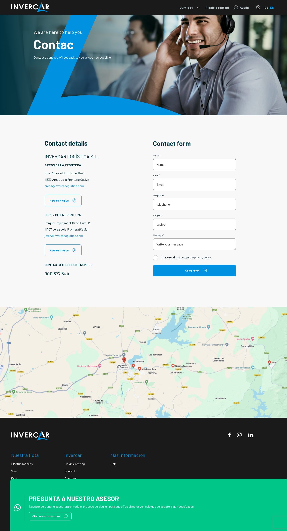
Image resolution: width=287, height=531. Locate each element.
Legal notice (40, 515)
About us (71, 478)
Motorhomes (19, 485)
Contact (70, 471)
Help (114, 464)
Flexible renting (217, 7)
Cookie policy (86, 515)
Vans (14, 471)
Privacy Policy (19, 515)
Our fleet (190, 7)
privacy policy (202, 257)
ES (266, 7)
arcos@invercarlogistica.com (64, 186)
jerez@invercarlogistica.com (64, 236)
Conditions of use (63, 515)
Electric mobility (22, 464)
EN (272, 7)
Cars (14, 478)
